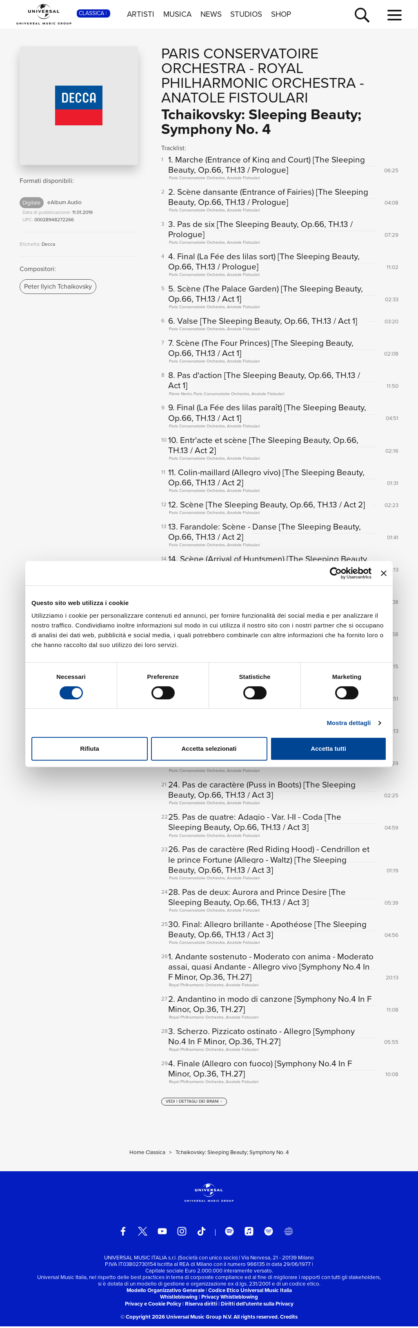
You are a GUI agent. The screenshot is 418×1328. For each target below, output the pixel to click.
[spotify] (230, 1233)
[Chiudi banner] (384, 573)
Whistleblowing (179, 1299)
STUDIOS (246, 14)
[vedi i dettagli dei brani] (194, 1103)
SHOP (281, 14)
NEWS (211, 14)
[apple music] (249, 1233)
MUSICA (177, 14)
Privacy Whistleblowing (229, 1299)
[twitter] (143, 1233)
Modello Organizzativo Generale (166, 1292)
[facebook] (123, 1233)
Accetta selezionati (208, 748)
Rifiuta (89, 748)
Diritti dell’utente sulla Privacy (257, 1305)
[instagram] (182, 1233)
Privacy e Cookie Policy (153, 1305)
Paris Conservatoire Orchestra (239, 60)
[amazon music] (269, 1233)
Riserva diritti (201, 1305)
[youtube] (162, 1233)
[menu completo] (394, 15)
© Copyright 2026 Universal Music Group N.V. (176, 1318)
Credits (289, 1318)
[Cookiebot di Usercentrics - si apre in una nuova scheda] (335, 573)
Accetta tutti (328, 748)
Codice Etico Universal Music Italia (250, 1292)
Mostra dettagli (349, 722)
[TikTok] (201, 1233)
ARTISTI (140, 14)
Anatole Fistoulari (234, 97)
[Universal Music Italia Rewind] (288, 1233)
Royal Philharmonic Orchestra (258, 75)
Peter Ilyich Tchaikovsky (58, 286)
